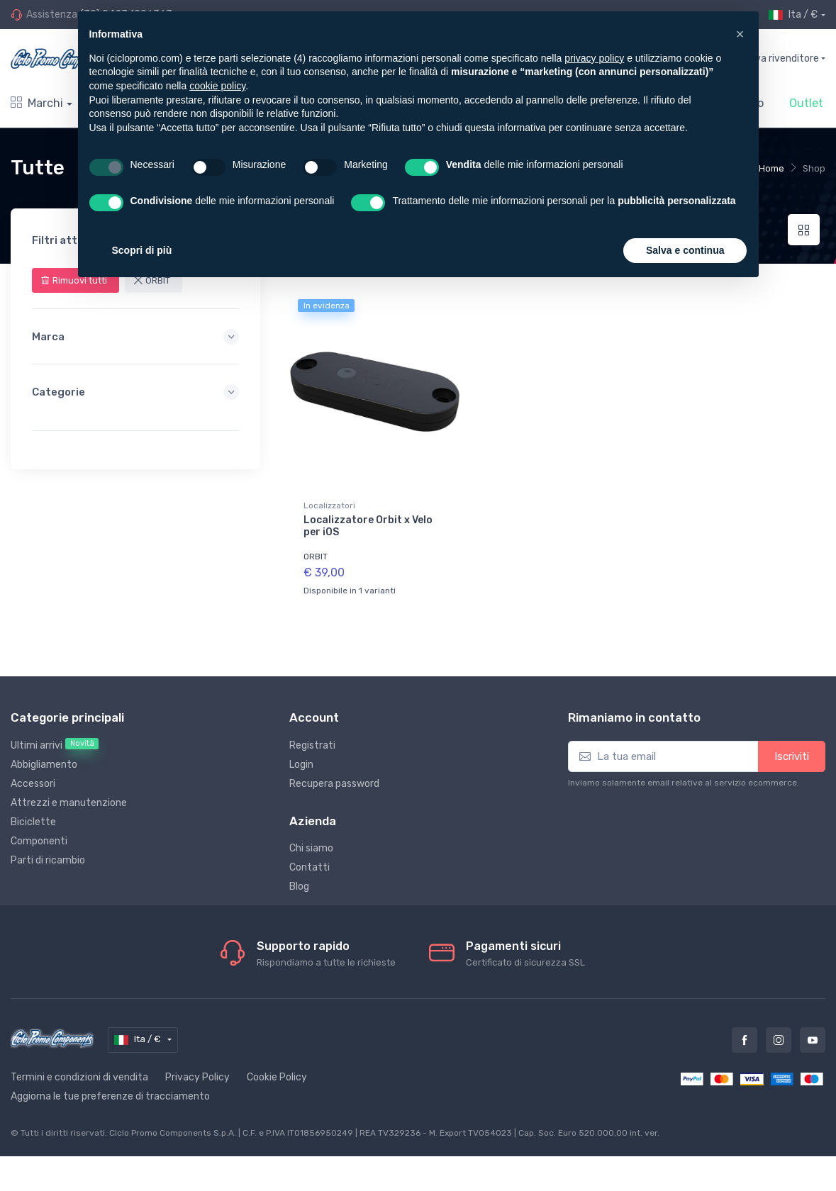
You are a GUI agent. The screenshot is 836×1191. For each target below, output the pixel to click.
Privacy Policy (197, 1072)
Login (301, 760)
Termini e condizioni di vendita (79, 1072)
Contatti (309, 862)
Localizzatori (329, 505)
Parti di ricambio (48, 855)
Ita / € (793, 15)
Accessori (33, 779)
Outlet (806, 103)
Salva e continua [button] (685, 250)
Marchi (37, 103)
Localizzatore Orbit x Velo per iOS (368, 526)
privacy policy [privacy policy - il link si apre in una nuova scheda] (594, 58)
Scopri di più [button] (142, 250)
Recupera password (334, 779)
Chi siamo (311, 843)
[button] (740, 34)
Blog (299, 882)
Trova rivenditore (779, 58)
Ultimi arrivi (55, 740)
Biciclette (33, 817)
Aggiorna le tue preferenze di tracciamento (110, 1091)
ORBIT (315, 556)
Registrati (312, 740)
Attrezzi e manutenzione (69, 798)
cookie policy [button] (217, 85)
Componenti (39, 836)
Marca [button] (135, 337)
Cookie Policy (277, 1072)
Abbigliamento (44, 760)
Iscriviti (791, 751)
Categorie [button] (135, 392)
